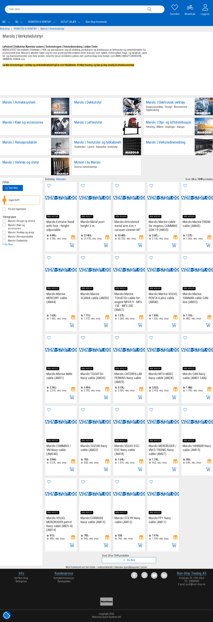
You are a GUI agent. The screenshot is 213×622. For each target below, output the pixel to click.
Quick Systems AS (111, 616)
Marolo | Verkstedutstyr (52, 28)
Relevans (61, 179)
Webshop (5, 28)
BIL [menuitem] (19, 21)
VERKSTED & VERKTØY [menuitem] (41, 21)
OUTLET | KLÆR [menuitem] (71, 21)
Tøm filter (11, 187)
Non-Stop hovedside (96, 21)
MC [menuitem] (6, 21)
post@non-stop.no (195, 584)
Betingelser (21, 581)
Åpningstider (64, 581)
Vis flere (129, 560)
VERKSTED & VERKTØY (25, 28)
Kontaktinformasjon (64, 578)
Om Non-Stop (21, 578)
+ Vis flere (8, 244)
